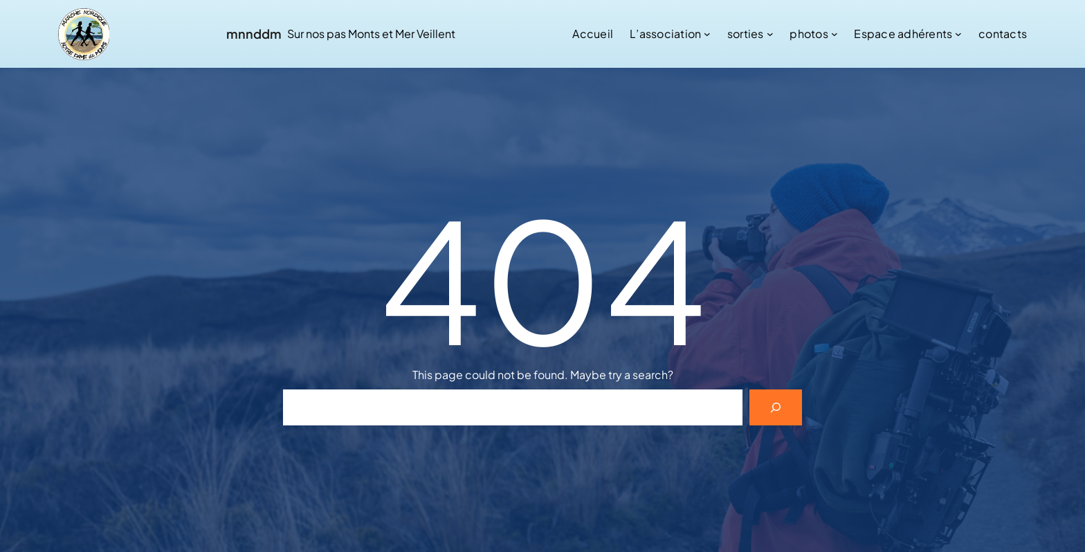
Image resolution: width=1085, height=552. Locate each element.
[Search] (775, 407)
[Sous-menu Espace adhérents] (958, 33)
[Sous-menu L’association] (707, 33)
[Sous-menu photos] (834, 33)
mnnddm (254, 34)
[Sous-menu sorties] (770, 33)
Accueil (592, 33)
